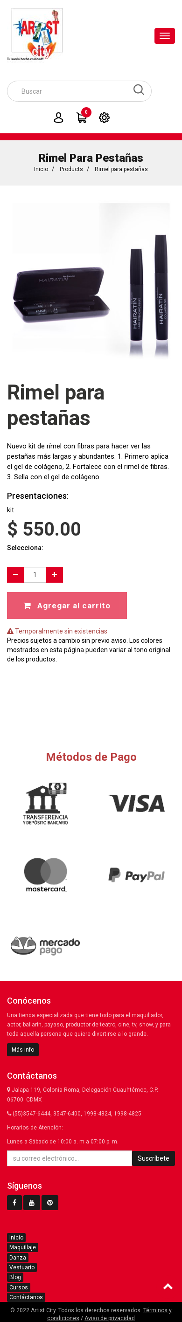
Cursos (18, 1287)
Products (71, 169)
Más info (23, 1050)
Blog (15, 1277)
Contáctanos (26, 1297)
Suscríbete (153, 1158)
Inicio (41, 169)
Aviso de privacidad (109, 1318)
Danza (17, 1257)
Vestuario (22, 1267)
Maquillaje (22, 1247)
